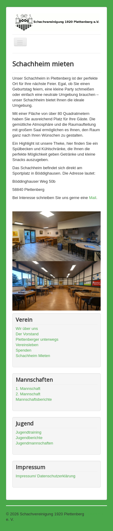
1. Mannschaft (28, 388)
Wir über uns (27, 328)
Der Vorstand (27, 334)
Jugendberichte (29, 437)
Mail (92, 197)
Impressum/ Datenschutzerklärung (45, 476)
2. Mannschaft (28, 394)
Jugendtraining (28, 432)
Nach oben (97, 514)
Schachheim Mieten (33, 355)
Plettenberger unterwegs (37, 339)
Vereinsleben (27, 345)
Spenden (23, 350)
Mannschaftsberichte (34, 399)
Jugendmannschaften (34, 443)
